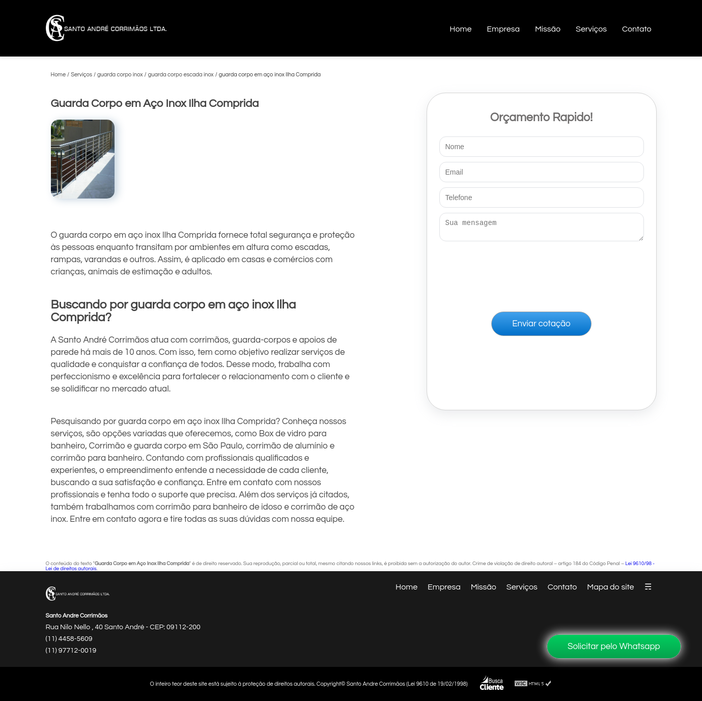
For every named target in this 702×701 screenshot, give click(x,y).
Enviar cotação (541, 326)
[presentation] (541, 274)
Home (460, 29)
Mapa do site (610, 587)
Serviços (591, 29)
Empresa (503, 29)
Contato (637, 29)
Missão (547, 29)
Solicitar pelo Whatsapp (614, 646)
